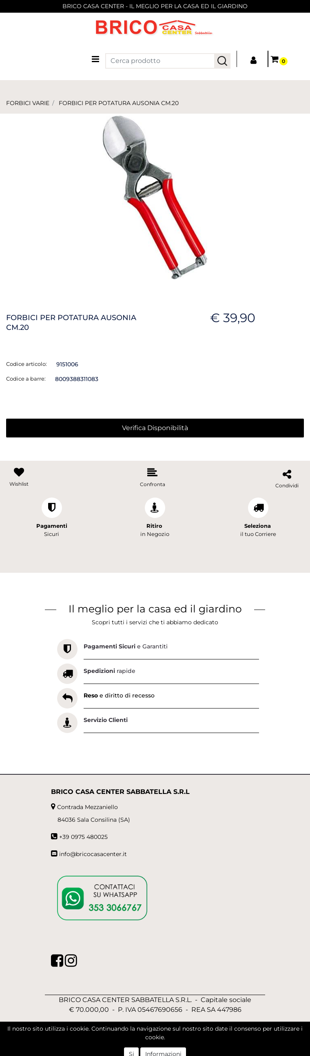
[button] (222, 61)
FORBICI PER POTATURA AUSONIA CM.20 (119, 103)
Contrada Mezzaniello (87, 807)
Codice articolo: (26, 364)
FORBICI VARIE (27, 103)
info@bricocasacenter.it (93, 854)
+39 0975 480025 (83, 837)
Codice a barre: (26, 378)
